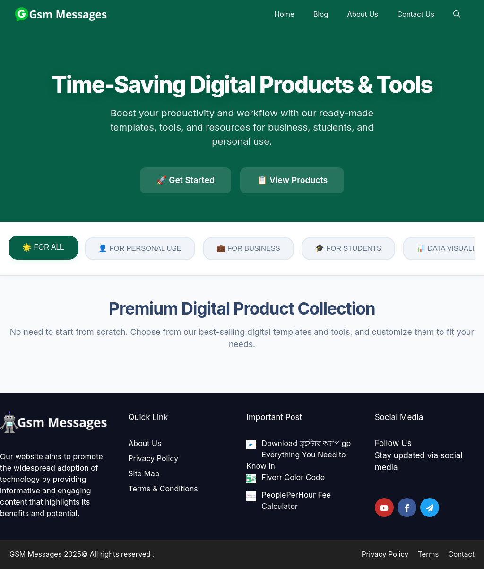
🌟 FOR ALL (43, 247)
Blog (320, 13)
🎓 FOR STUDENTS (348, 248)
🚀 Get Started (185, 180)
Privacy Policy (153, 458)
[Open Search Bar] (457, 14)
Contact (461, 554)
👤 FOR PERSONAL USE (139, 248)
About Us (362, 13)
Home (284, 13)
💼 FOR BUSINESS (248, 248)
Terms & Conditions (163, 488)
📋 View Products (292, 180)
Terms (428, 554)
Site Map (143, 473)
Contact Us (415, 13)
